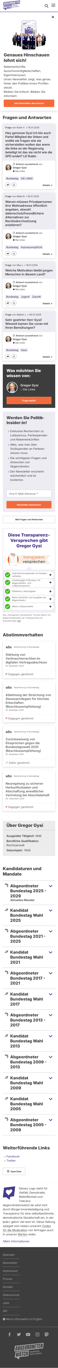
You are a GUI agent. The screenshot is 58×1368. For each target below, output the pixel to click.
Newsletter (10, 1262)
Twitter (11, 1160)
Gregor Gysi (20, 167)
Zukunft (36, 296)
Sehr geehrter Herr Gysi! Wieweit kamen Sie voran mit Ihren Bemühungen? (26, 323)
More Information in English (22, 1319)
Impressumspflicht (31, 247)
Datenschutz (11, 1295)
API (5, 1311)
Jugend (25, 296)
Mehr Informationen (16, 1241)
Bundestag (12, 178)
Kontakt (8, 1287)
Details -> (47, 185)
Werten (23, 1234)
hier (19, 621)
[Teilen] (7, 184)
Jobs (6, 1303)
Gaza (24, 350)
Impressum (10, 1270)
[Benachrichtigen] (13, 185)
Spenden (9, 1254)
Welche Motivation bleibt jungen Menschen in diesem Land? (29, 272)
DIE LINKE (27, 178)
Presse (7, 1278)
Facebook (13, 1156)
